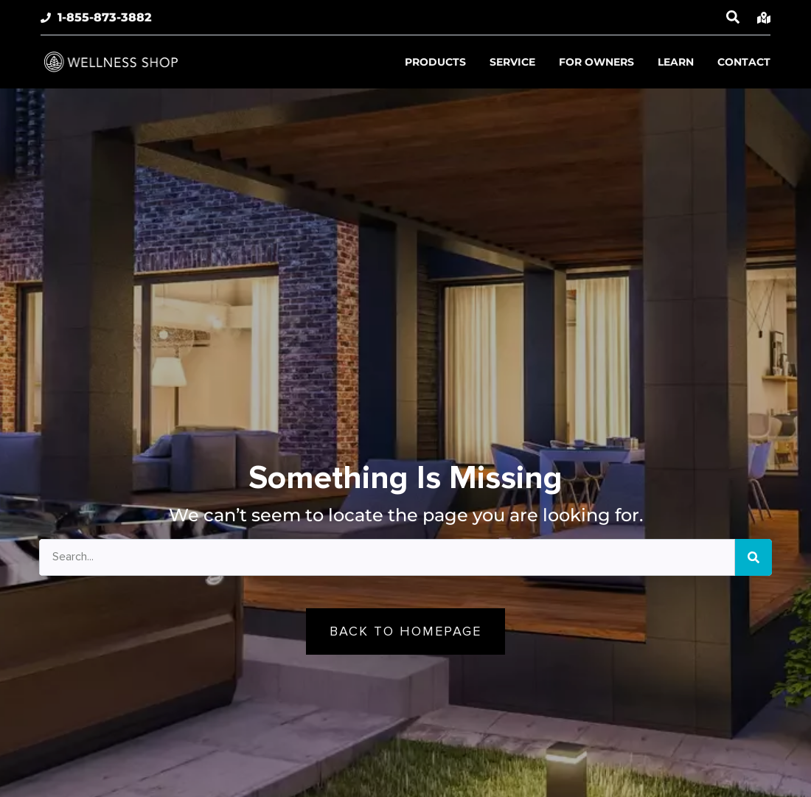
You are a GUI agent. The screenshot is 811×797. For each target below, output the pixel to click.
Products (435, 62)
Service (512, 62)
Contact (743, 62)
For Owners (596, 62)
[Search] (753, 557)
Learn (676, 62)
